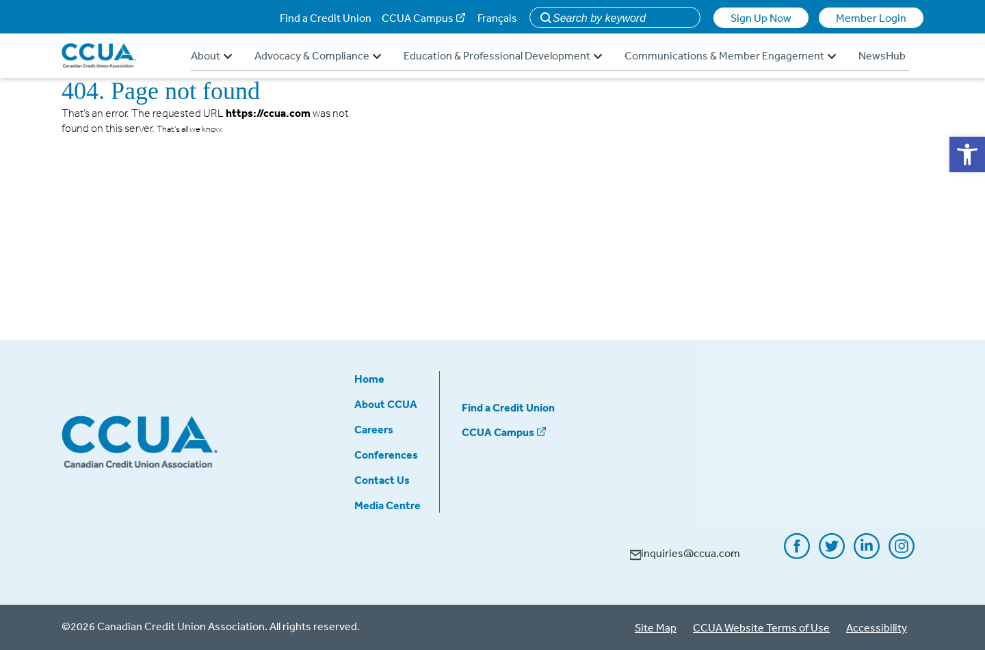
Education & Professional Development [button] (503, 55)
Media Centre (387, 505)
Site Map (656, 627)
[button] (967, 154)
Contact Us (382, 480)
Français (497, 18)
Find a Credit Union (325, 18)
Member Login (871, 18)
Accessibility (876, 627)
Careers (373, 429)
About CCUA (385, 404)
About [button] (211, 55)
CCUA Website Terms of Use (761, 627)
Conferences (386, 454)
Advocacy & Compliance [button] (317, 55)
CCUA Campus (418, 18)
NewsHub (882, 55)
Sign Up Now (761, 18)
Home (369, 378)
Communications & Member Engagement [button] (730, 55)
